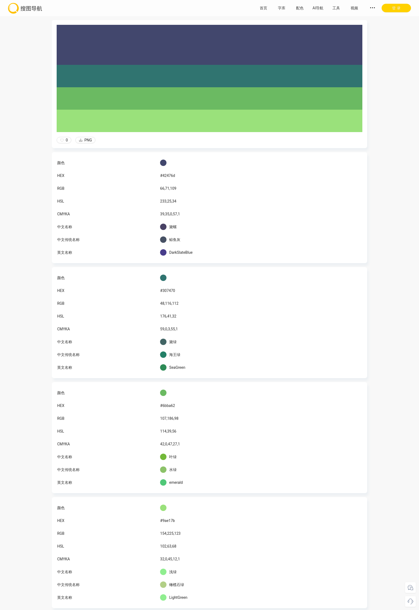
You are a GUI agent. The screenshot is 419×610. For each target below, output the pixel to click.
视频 (354, 8)
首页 (263, 8)
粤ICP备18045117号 (246, 605)
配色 (300, 8)
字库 (281, 8)
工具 (336, 8)
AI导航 (318, 8)
